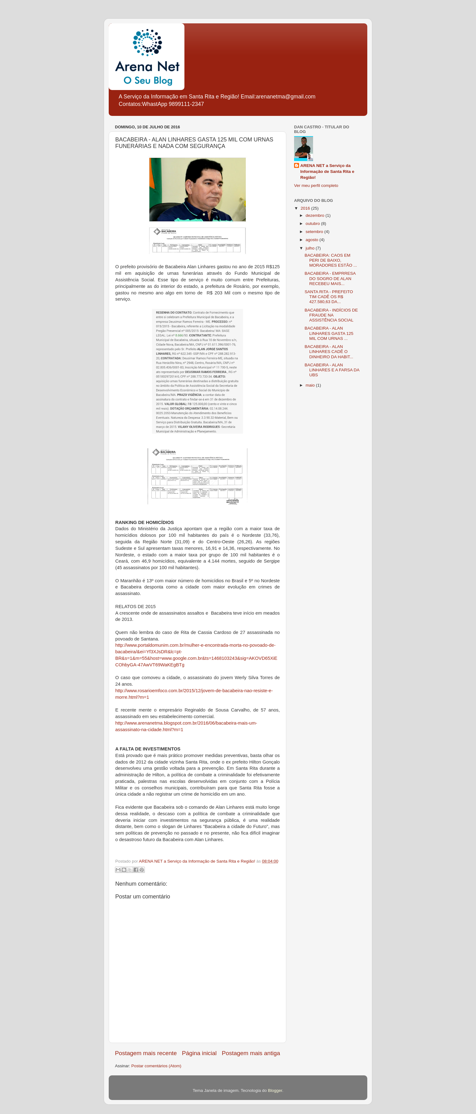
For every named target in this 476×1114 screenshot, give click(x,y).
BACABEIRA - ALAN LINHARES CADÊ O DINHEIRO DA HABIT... (329, 351)
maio (311, 385)
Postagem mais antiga (251, 1053)
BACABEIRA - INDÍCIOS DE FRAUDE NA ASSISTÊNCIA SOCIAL (331, 315)
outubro (313, 223)
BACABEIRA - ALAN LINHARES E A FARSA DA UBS (332, 370)
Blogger (275, 1090)
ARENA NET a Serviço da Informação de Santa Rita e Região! (327, 171)
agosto (312, 239)
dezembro (316, 215)
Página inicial (199, 1053)
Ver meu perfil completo (316, 185)
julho (311, 248)
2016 (306, 208)
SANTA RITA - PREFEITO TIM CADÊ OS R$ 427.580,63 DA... (329, 296)
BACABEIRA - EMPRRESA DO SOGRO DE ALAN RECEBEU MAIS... (330, 278)
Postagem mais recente (146, 1053)
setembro (315, 231)
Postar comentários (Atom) (156, 1066)
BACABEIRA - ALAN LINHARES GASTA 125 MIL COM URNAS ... (329, 333)
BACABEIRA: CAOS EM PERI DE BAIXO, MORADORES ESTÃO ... (331, 260)
